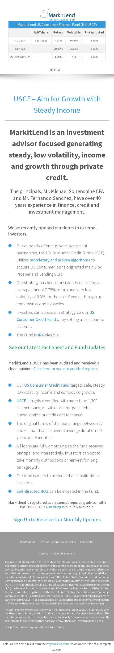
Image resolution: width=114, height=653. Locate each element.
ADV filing (53, 506)
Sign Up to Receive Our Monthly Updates (57, 519)
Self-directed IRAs (33, 491)
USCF (21, 400)
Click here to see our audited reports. (66, 368)
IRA (41, 335)
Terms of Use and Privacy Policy (57, 542)
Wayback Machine (57, 644)
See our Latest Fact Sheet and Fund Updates (57, 347)
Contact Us (86, 542)
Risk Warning (27, 542)
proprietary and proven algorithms (60, 260)
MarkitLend (68, 553)
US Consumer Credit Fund (46, 385)
